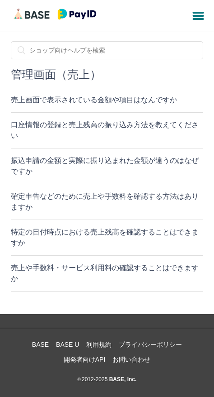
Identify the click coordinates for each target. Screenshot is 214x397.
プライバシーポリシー (150, 344)
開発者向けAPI (85, 359)
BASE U (67, 344)
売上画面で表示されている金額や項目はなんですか (94, 100)
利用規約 (99, 344)
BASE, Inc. (121, 379)
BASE (40, 344)
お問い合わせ (131, 359)
